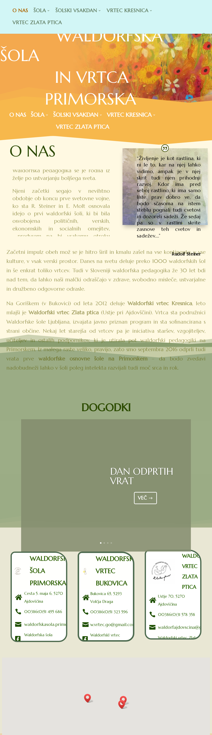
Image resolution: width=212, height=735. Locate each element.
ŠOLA (40, 11)
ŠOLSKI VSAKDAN (76, 11)
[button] (123, 704)
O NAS (20, 11)
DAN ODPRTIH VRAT (141, 479)
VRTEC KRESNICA (127, 11)
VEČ (142, 501)
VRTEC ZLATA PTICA (37, 23)
